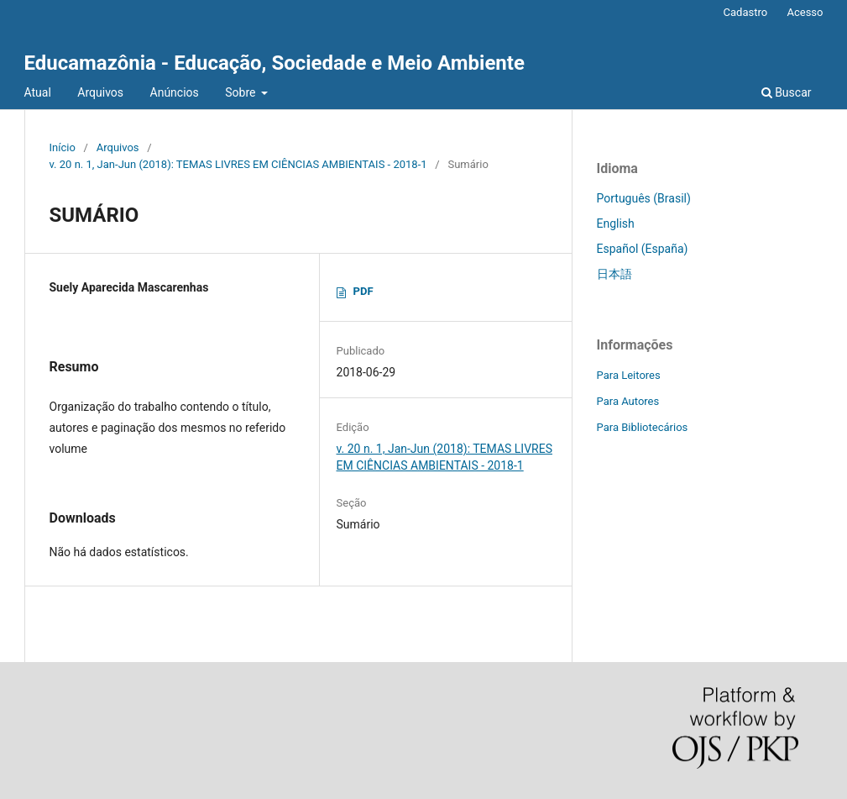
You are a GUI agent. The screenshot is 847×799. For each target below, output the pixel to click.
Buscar (786, 92)
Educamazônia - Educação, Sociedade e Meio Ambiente (274, 63)
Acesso (805, 12)
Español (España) (642, 248)
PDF (363, 291)
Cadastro (746, 12)
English (616, 223)
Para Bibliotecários (642, 427)
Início (63, 147)
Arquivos (100, 92)
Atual (37, 92)
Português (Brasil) (644, 198)
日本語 (614, 274)
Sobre (242, 92)
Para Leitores (629, 375)
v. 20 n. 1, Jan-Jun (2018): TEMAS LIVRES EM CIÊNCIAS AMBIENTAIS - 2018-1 (238, 164)
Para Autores (628, 401)
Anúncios (174, 92)
